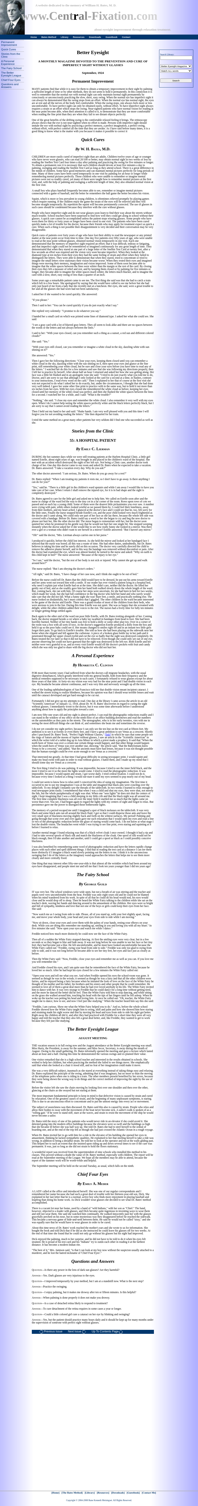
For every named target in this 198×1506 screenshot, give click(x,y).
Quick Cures (8, 49)
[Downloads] (118, 1492)
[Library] (90, 1492)
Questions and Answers (10, 85)
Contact (126, 37)
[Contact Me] (149, 1492)
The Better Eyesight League (11, 74)
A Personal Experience (8, 62)
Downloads (95, 37)
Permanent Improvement (9, 43)
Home (34, 37)
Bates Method (48, 37)
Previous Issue (50, 1332)
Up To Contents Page (107, 1332)
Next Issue (77, 1332)
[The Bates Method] (72, 1492)
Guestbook (111, 37)
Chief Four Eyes (11, 80)
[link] (108, 734)
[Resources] (103, 1492)
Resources (78, 37)
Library (65, 37)
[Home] (55, 1492)
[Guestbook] (133, 1492)
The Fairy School (11, 68)
